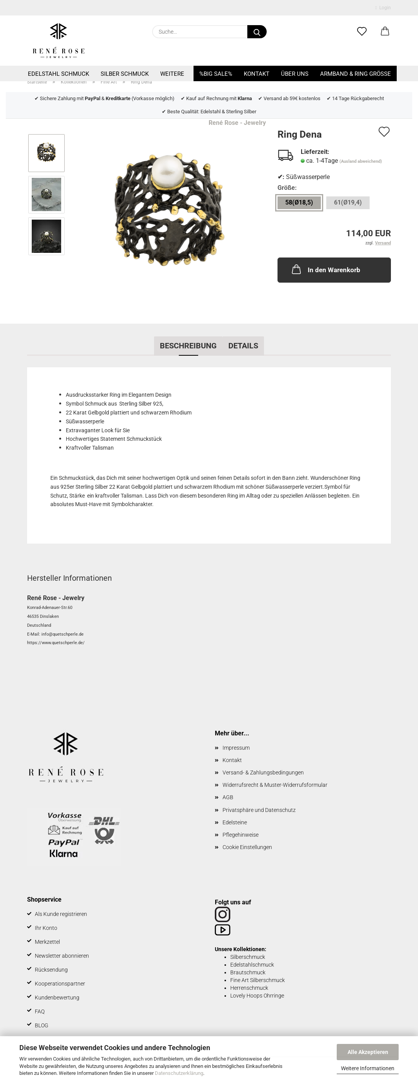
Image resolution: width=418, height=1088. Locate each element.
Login (383, 7)
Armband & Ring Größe (355, 73)
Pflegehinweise (241, 835)
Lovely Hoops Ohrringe (257, 996)
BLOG (41, 1025)
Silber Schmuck (125, 73)
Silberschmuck (247, 957)
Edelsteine (235, 822)
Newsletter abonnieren (62, 956)
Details (243, 345)
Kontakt (256, 73)
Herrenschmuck (249, 988)
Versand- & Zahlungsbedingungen (263, 772)
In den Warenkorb (325, 269)
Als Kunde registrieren (61, 914)
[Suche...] (257, 31)
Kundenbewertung (57, 997)
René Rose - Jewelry (237, 122)
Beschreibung (188, 345)
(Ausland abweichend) (360, 161)
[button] (385, 31)
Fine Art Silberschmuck (257, 980)
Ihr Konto (46, 928)
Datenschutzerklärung (179, 1073)
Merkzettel (47, 942)
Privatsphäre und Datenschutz (259, 810)
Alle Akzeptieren (368, 1052)
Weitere (172, 73)
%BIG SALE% (215, 73)
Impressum (236, 748)
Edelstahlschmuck (252, 965)
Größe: (287, 187)
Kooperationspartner (60, 984)
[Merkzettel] (361, 31)
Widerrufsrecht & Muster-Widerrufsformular (275, 785)
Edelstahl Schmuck (58, 73)
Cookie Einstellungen (247, 847)
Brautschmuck (248, 972)
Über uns (294, 73)
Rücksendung (51, 970)
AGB (228, 797)
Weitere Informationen (367, 1068)
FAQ (40, 1011)
